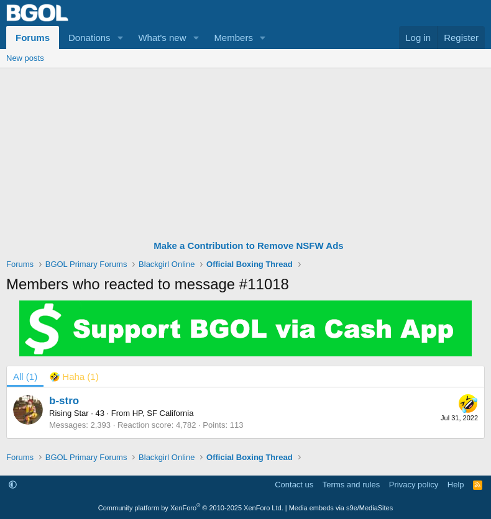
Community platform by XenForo (190, 508)
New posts (25, 58)
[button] (120, 37)
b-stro (64, 401)
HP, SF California (163, 413)
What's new (162, 37)
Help (455, 484)
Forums (33, 37)
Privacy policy (413, 484)
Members (233, 37)
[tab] (74, 376)
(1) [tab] (25, 376)
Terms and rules (351, 484)
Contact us (294, 484)
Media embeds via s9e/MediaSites (341, 508)
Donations (89, 37)
